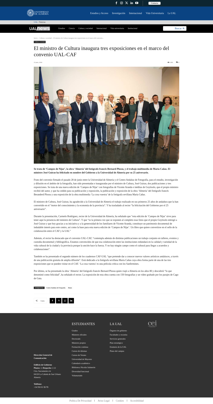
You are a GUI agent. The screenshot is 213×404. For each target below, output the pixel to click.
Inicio (36, 38)
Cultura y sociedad (45, 38)
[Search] (179, 28)
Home (70, 288)
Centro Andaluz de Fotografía (55, 288)
